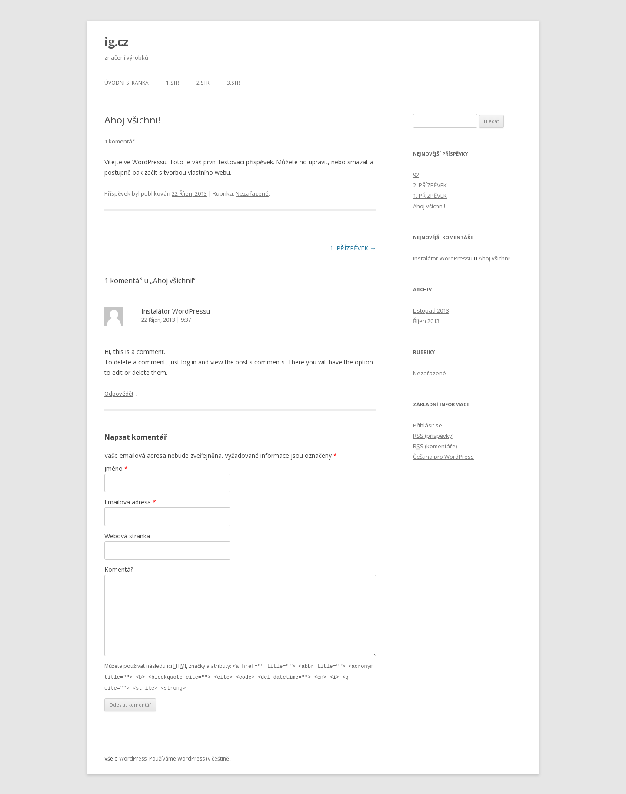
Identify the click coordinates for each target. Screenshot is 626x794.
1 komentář (119, 141)
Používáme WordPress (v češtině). (190, 757)
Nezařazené (252, 193)
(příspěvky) (433, 436)
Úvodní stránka (126, 83)
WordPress (133, 757)
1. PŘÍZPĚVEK (353, 248)
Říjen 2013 (426, 321)
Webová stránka (127, 536)
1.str (172, 83)
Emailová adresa (130, 502)
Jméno (116, 468)
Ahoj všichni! (429, 206)
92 (416, 175)
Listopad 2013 (431, 310)
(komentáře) (435, 446)
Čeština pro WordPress (443, 456)
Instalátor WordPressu (175, 311)
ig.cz (116, 42)
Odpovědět (118, 393)
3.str (233, 83)
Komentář (118, 569)
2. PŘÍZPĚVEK (430, 185)
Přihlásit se (427, 425)
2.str (203, 83)
